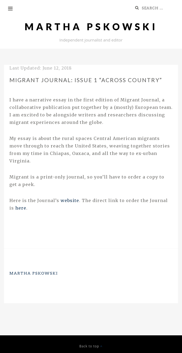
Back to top (91, 346)
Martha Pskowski (91, 26)
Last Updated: (40, 68)
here (20, 208)
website (70, 200)
